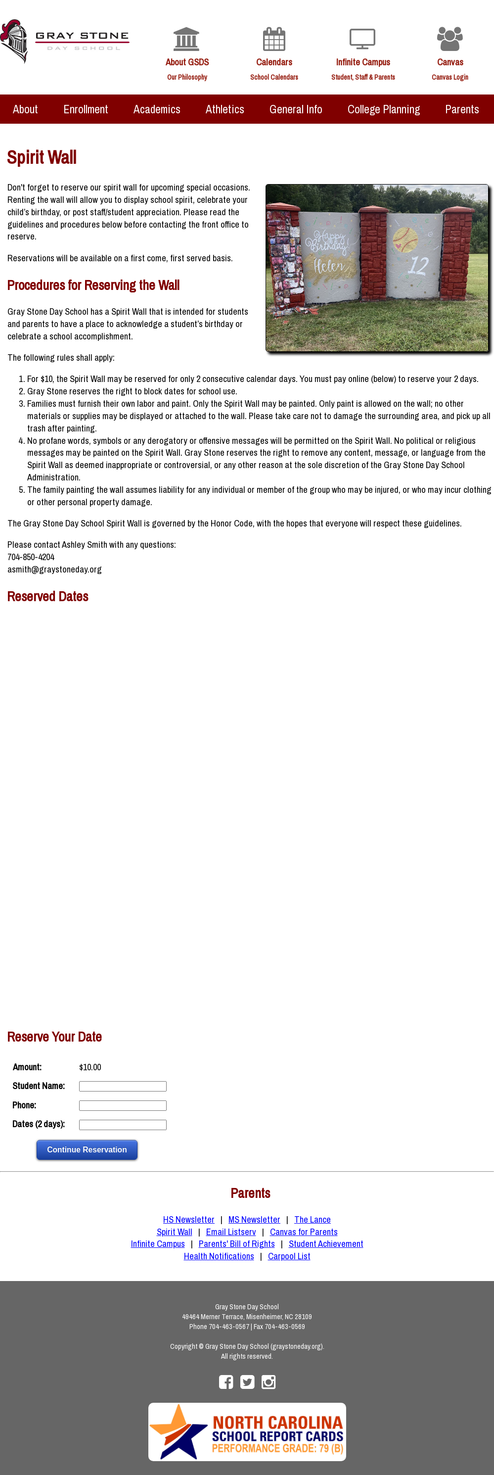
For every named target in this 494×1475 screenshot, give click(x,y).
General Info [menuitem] (295, 109)
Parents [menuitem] (462, 109)
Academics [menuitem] (157, 109)
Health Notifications (219, 1256)
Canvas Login (450, 77)
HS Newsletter (189, 1219)
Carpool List (289, 1256)
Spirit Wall (174, 1232)
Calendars (274, 62)
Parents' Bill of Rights (237, 1243)
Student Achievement (326, 1243)
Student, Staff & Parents (363, 77)
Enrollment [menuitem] (85, 109)
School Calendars (274, 77)
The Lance (312, 1219)
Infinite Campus (363, 62)
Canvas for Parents (304, 1232)
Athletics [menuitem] (225, 109)
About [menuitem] (25, 109)
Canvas (450, 62)
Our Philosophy (187, 77)
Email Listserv (231, 1232)
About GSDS (187, 62)
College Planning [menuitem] (384, 109)
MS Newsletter (254, 1219)
